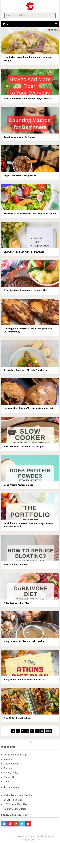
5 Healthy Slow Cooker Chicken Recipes (24, 446)
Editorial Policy (11, 763)
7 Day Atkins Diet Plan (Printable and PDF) (25, 679)
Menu (6, 24)
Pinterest (10, 823)
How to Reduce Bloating (16, 564)
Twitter (22, 823)
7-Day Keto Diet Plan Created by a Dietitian (25, 290)
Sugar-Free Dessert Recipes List (20, 175)
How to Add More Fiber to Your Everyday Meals (27, 98)
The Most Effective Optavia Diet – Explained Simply (30, 213)
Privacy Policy (10, 772)
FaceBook (4, 823)
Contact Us (9, 777)
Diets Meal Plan (12, 836)
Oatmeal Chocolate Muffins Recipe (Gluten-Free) (28, 408)
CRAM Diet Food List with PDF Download (24, 252)
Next (48, 731)
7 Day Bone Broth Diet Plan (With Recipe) (24, 641)
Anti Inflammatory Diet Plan (18, 795)
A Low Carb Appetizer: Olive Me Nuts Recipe (26, 370)
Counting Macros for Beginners (19, 137)
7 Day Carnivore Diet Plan (16, 603)
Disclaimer (9, 768)
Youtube (28, 823)
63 (42, 731)
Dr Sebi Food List (12, 799)
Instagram (16, 823)
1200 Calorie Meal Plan (15, 804)
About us (8, 759)
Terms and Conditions (15, 754)
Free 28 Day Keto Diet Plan (17, 718)
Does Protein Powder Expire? (18, 485)
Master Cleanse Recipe (15, 808)
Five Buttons (49, 836)
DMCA (6, 781)
